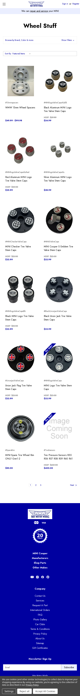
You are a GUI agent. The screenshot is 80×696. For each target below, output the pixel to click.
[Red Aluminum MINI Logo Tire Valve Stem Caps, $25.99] (21, 150)
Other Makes (40, 567)
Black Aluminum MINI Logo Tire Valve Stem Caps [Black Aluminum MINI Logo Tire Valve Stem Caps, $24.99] (58, 109)
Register (75, 4)
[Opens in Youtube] (32, 577)
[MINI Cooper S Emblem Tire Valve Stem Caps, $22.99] (59, 220)
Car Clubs (40, 624)
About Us (40, 638)
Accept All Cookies (45, 691)
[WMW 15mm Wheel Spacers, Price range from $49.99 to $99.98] (21, 81)
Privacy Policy (40, 633)
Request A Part (40, 605)
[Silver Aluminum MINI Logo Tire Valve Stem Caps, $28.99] (59, 150)
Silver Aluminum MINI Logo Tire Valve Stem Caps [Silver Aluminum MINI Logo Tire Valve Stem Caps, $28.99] (58, 178)
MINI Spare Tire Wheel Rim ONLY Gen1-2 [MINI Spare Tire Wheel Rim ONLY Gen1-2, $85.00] (19, 456)
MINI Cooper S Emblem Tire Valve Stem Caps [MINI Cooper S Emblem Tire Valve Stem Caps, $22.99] (58, 248)
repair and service (39, 11)
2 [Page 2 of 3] (35, 485)
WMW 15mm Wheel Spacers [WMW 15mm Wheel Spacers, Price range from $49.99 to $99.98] (20, 107)
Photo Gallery (40, 619)
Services (40, 600)
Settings (9, 691)
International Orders (40, 610)
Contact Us (40, 596)
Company (40, 588)
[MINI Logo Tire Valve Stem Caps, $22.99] (59, 359)
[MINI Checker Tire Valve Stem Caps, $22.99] (21, 220)
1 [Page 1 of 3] (30, 485)
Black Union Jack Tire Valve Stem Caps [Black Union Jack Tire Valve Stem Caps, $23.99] (58, 317)
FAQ (40, 615)
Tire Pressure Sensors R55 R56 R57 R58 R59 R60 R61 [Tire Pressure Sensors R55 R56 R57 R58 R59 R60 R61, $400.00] (58, 456)
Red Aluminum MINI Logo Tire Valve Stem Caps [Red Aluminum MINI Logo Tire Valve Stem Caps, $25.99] (18, 178)
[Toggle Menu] (4, 4)
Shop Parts (40, 563)
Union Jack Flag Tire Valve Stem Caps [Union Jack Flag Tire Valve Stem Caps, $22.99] (18, 387)
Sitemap (40, 643)
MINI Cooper (40, 553)
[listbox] (22, 53)
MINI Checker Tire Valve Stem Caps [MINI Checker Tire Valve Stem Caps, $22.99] (18, 248)
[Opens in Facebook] (42, 577)
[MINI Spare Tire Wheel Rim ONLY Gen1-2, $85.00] (21, 428)
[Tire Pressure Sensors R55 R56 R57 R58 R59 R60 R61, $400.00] (59, 428)
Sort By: (8, 53)
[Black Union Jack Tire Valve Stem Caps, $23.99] (59, 289)
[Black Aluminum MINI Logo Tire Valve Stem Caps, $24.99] (59, 81)
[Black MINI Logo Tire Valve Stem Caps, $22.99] (21, 289)
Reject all (24, 691)
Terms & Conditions (40, 629)
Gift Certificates (40, 648)
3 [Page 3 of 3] (40, 485)
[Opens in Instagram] (37, 577)
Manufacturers (40, 558)
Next (73, 485)
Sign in (65, 4)
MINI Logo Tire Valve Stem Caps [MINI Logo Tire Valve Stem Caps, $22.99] (58, 387)
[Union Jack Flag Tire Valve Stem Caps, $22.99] (21, 359)
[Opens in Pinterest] (47, 577)
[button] (40, 40)
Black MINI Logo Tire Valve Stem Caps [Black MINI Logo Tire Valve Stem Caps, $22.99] (19, 317)
